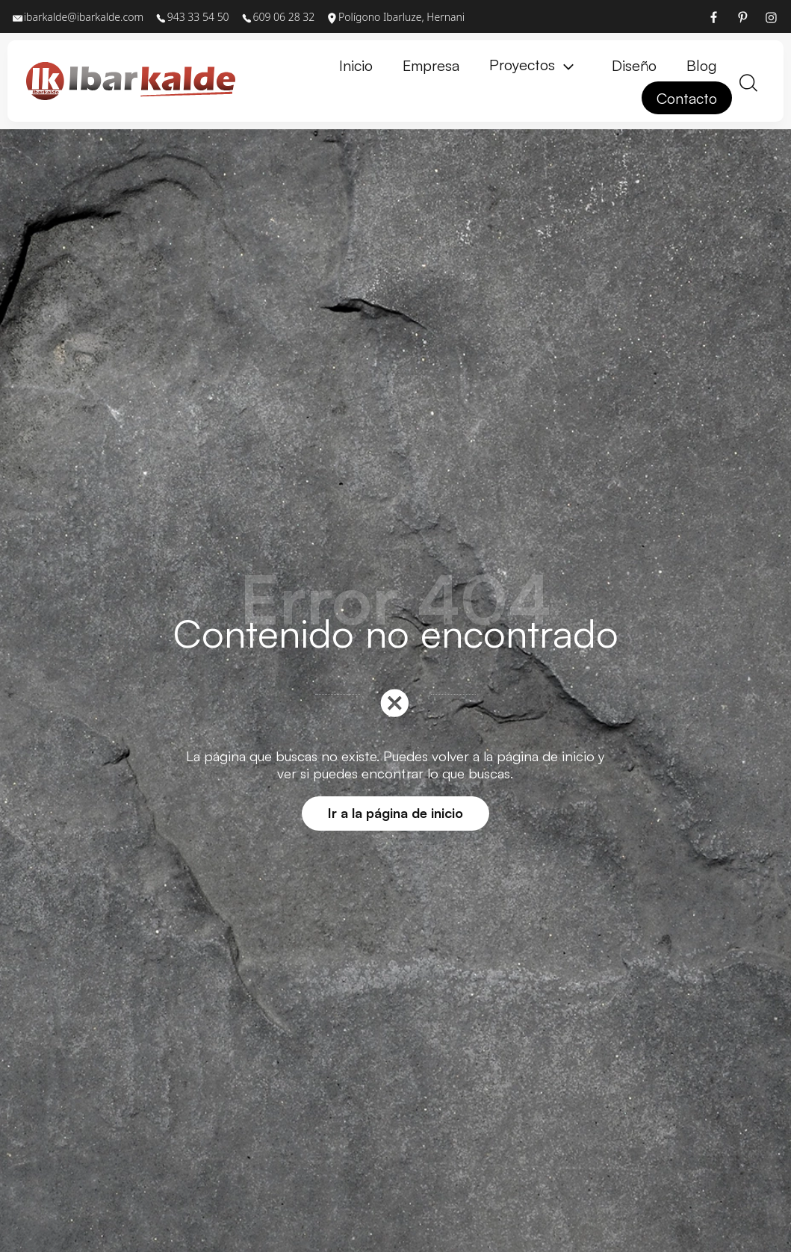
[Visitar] (714, 16)
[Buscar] (748, 81)
